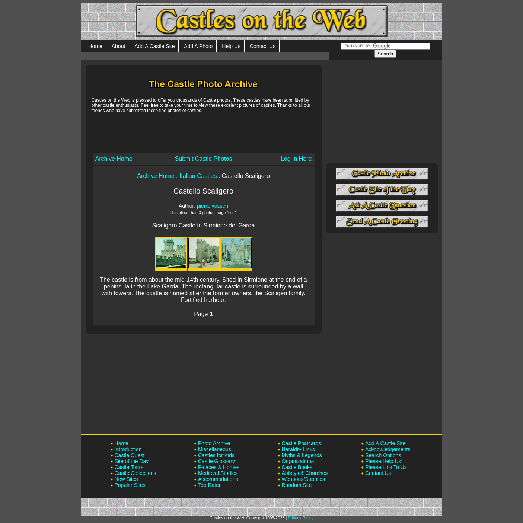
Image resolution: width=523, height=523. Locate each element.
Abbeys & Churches (305, 473)
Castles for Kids (216, 455)
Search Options (383, 455)
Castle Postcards (301, 443)
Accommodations (218, 479)
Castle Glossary (216, 461)
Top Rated (210, 485)
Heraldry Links (298, 449)
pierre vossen (212, 206)
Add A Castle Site (154, 46)
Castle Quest (130, 455)
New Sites (126, 479)
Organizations (298, 461)
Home (95, 46)
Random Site (297, 485)
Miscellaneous (214, 449)
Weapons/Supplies (303, 479)
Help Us (231, 46)
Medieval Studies (218, 473)
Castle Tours (129, 467)
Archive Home (114, 159)
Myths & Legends (302, 455)
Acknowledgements (387, 449)
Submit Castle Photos (203, 159)
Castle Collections (135, 473)
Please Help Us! (383, 461)
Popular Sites (130, 485)
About (118, 46)
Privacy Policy (300, 518)
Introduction (128, 449)
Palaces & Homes (218, 467)
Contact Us (262, 46)
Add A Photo (198, 46)
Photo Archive (214, 443)
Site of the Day (132, 461)
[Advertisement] (204, 132)
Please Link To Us (386, 467)
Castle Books (297, 467)
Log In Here (296, 159)
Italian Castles (198, 176)
